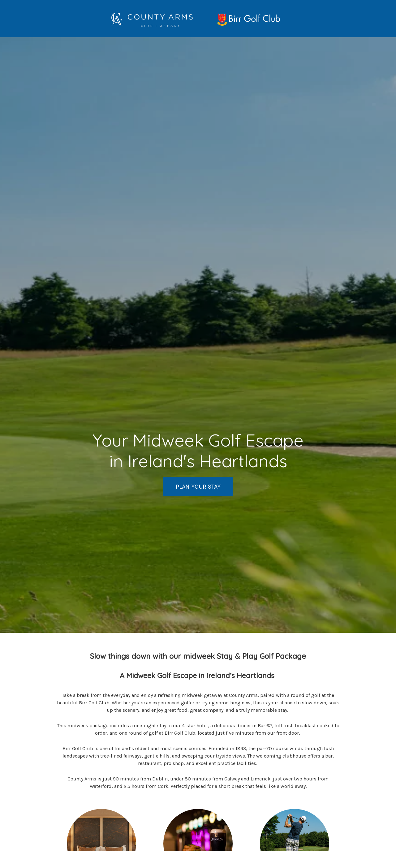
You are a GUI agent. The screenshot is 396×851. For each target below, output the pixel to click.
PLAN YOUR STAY (198, 486)
